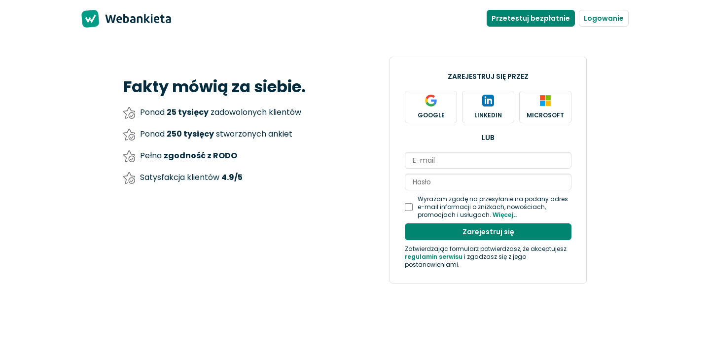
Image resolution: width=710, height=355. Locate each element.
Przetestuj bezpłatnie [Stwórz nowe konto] (531, 18)
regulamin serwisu (433, 257)
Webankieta (143, 19)
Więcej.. (505, 214)
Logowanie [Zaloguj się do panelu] (604, 18)
